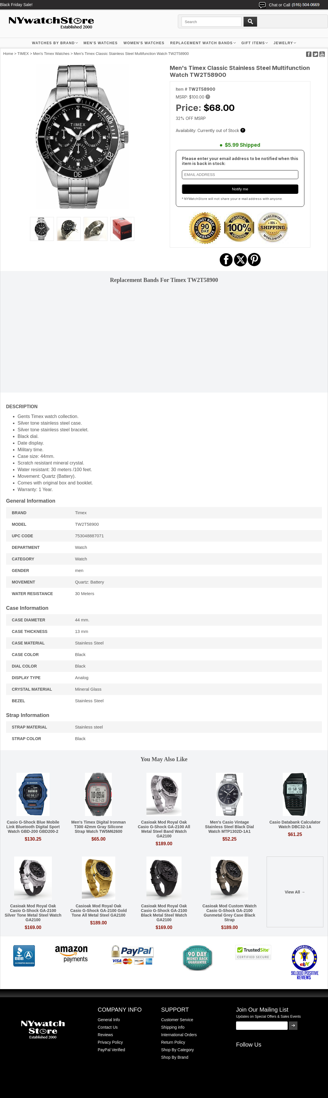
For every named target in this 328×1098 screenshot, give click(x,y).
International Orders (179, 1034)
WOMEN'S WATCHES (143, 43)
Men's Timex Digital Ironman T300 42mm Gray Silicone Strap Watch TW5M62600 (98, 827)
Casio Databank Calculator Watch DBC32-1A (295, 824)
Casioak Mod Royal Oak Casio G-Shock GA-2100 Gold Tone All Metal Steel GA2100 (98, 910)
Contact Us (108, 1027)
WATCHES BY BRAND (53, 43)
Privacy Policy (110, 1042)
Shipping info (172, 1027)
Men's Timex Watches (51, 53)
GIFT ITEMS (253, 43)
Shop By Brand (174, 1057)
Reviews (105, 1034)
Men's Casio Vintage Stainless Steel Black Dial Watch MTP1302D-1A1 (229, 827)
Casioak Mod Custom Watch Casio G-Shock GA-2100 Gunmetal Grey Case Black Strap (229, 913)
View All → (295, 892)
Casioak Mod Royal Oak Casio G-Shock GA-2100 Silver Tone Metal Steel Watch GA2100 (33, 913)
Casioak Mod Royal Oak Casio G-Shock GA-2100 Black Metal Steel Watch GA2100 (164, 913)
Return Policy (173, 1042)
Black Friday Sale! (16, 4)
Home (8, 53)
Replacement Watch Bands (201, 43)
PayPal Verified (111, 1049)
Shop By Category (177, 1049)
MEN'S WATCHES (101, 43)
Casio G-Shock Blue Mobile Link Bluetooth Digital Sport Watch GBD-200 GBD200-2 (33, 827)
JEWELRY (283, 43)
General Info (109, 1019)
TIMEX (23, 53)
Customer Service (177, 1019)
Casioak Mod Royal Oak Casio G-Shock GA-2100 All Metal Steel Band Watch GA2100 (164, 829)
